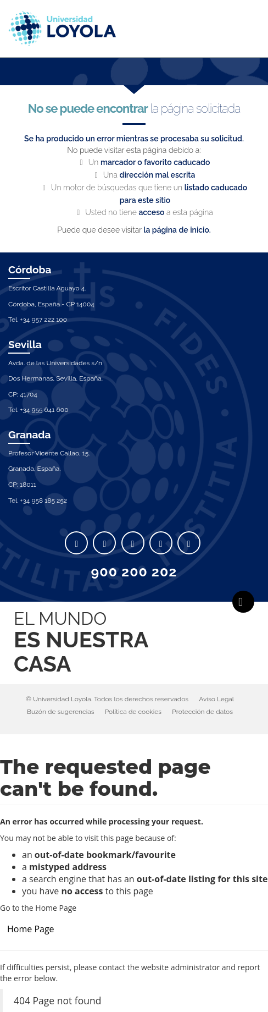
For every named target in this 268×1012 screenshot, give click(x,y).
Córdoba (30, 269)
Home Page (30, 929)
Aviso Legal (216, 699)
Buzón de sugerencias (60, 712)
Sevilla (25, 344)
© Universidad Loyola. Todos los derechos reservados (107, 699)
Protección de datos (202, 712)
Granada (29, 434)
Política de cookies (133, 712)
